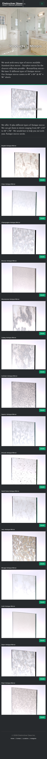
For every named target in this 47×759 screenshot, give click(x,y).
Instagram (33, 738)
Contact (18, 738)
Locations (25, 738)
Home (12, 738)
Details (42, 180)
